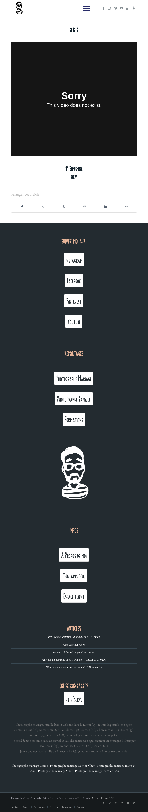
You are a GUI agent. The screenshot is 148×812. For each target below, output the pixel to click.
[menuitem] (84, 8)
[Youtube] (73, 321)
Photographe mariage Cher (55, 771)
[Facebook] (74, 280)
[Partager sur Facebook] (21, 206)
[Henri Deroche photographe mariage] (61, 8)
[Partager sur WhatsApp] (63, 206)
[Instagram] (74, 259)
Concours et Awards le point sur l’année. (73, 652)
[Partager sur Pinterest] (84, 206)
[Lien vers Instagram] (109, 8)
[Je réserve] (74, 698)
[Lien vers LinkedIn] (128, 8)
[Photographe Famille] (74, 398)
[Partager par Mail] (126, 206)
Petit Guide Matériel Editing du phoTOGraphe (74, 636)
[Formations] (74, 419)
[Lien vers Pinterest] (134, 8)
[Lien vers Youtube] (122, 8)
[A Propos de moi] (74, 555)
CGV (111, 798)
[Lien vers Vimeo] (115, 8)
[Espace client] (74, 596)
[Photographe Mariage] (73, 378)
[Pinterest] (73, 300)
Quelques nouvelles (74, 644)
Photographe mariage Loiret (30, 766)
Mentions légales (99, 798)
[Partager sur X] (42, 206)
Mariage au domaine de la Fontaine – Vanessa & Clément (74, 659)
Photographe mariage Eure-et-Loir (97, 771)
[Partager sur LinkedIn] (105, 206)
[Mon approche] (73, 575)
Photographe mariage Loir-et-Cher (72, 766)
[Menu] (84, 8)
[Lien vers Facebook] (103, 8)
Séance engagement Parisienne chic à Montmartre (74, 667)
